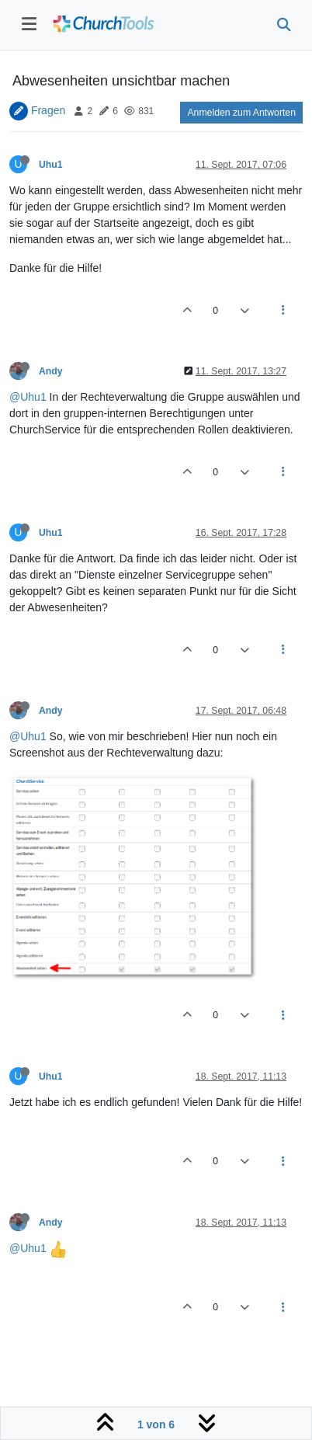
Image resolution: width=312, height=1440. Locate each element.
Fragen (48, 110)
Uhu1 (51, 164)
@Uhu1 (28, 397)
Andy (51, 371)
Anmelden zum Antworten (241, 112)
